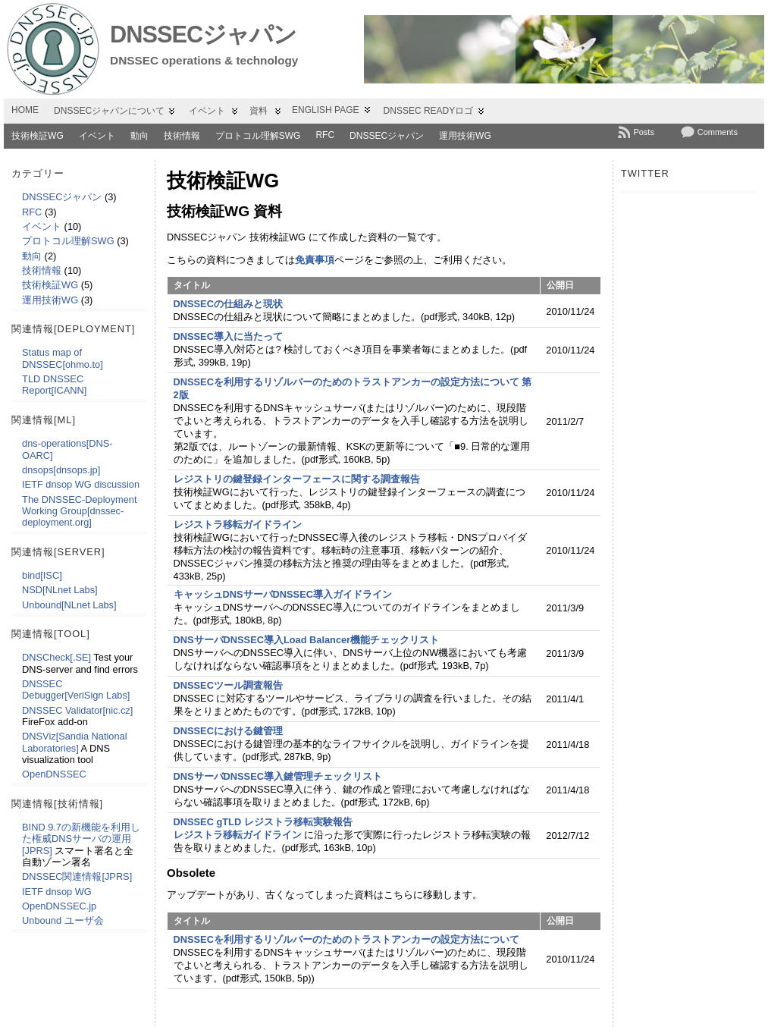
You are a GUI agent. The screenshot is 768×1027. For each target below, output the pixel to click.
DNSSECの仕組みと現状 (228, 303)
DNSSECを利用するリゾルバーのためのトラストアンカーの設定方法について (346, 939)
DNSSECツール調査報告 (228, 685)
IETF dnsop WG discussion (80, 484)
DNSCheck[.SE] (56, 657)
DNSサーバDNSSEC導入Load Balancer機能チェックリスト (307, 639)
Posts (643, 132)
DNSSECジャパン (203, 34)
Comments (717, 132)
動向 (139, 135)
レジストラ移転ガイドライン (238, 524)
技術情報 (182, 135)
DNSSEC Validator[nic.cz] (77, 710)
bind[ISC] (42, 575)
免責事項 (314, 259)
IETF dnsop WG (57, 891)
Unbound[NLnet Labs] (69, 605)
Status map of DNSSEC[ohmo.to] (62, 358)
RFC (324, 135)
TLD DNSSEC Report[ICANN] (54, 384)
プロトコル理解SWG (258, 135)
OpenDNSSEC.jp (59, 906)
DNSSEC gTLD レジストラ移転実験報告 (263, 822)
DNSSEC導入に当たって (228, 336)
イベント (97, 135)
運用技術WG (465, 135)
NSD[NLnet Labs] (60, 589)
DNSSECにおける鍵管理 (228, 730)
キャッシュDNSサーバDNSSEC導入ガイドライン (283, 594)
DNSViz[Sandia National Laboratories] (74, 741)
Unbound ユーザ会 (63, 920)
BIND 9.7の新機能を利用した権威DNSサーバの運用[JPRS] (81, 838)
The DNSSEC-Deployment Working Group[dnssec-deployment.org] (79, 511)
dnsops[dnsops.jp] (61, 470)
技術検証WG (37, 135)
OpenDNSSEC (54, 774)
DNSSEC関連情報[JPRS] (77, 876)
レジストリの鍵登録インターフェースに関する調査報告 (297, 479)
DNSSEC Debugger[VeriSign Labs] (76, 689)
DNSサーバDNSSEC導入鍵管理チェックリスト (278, 776)
